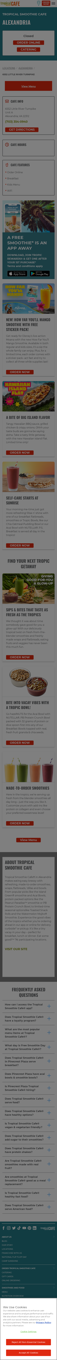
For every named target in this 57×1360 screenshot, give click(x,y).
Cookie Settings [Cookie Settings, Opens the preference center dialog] (29, 1331)
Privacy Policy (43, 1322)
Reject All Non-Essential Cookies (28, 1342)
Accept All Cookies (28, 1352)
